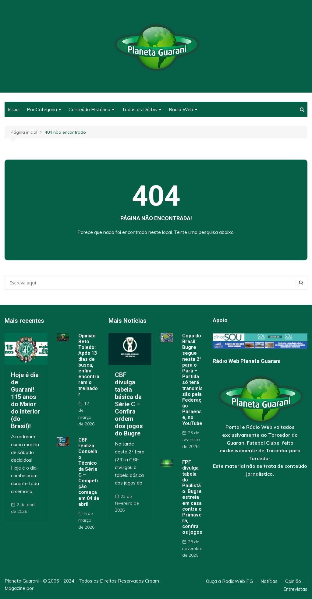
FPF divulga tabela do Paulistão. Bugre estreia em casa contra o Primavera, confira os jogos (192, 497)
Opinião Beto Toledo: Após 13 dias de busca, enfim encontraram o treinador (88, 365)
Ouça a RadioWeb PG (229, 581)
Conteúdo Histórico (89, 109)
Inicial (14, 109)
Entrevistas (295, 589)
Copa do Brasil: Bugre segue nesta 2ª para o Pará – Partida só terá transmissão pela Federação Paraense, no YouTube (192, 379)
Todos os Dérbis (139, 109)
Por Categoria (42, 109)
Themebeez (48, 588)
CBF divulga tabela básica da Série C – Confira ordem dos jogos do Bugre (129, 404)
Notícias (269, 581)
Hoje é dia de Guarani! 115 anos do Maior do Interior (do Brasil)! (25, 400)
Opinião (293, 581)
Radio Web (181, 109)
